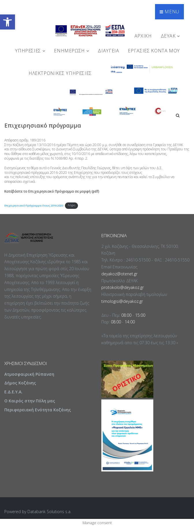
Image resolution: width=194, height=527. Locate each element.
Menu (169, 11)
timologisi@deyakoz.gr (122, 301)
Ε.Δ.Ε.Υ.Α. (13, 392)
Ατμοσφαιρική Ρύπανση (29, 374)
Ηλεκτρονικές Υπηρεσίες (60, 73)
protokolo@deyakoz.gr (122, 287)
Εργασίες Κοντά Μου (154, 50)
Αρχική (143, 36)
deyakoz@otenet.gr (119, 274)
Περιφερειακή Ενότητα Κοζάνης (37, 409)
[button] (7, 22)
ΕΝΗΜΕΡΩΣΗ (71, 50)
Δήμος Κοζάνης (20, 383)
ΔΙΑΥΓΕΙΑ (108, 50)
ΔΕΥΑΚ (170, 36)
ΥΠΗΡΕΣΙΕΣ (30, 50)
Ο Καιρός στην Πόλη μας (29, 400)
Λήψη (71, 205)
